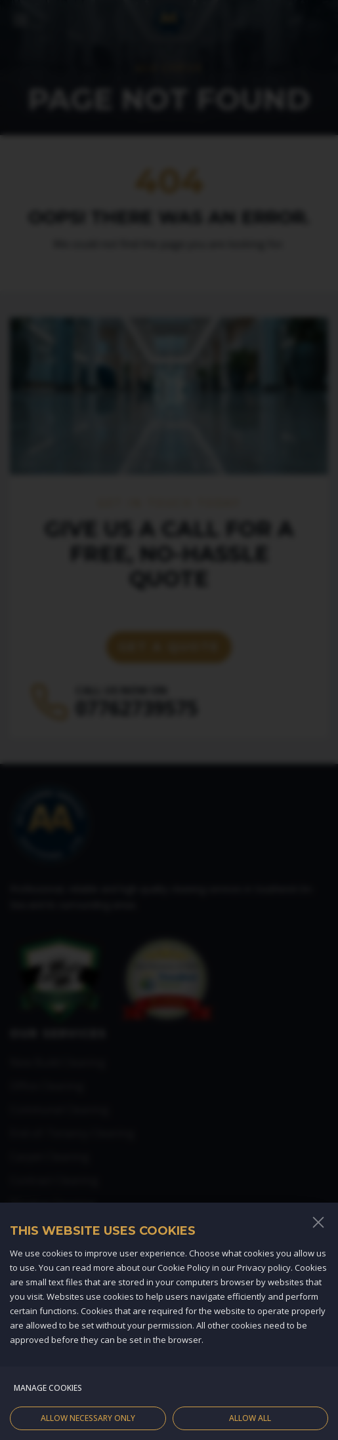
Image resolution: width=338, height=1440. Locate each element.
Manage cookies (48, 1398)
